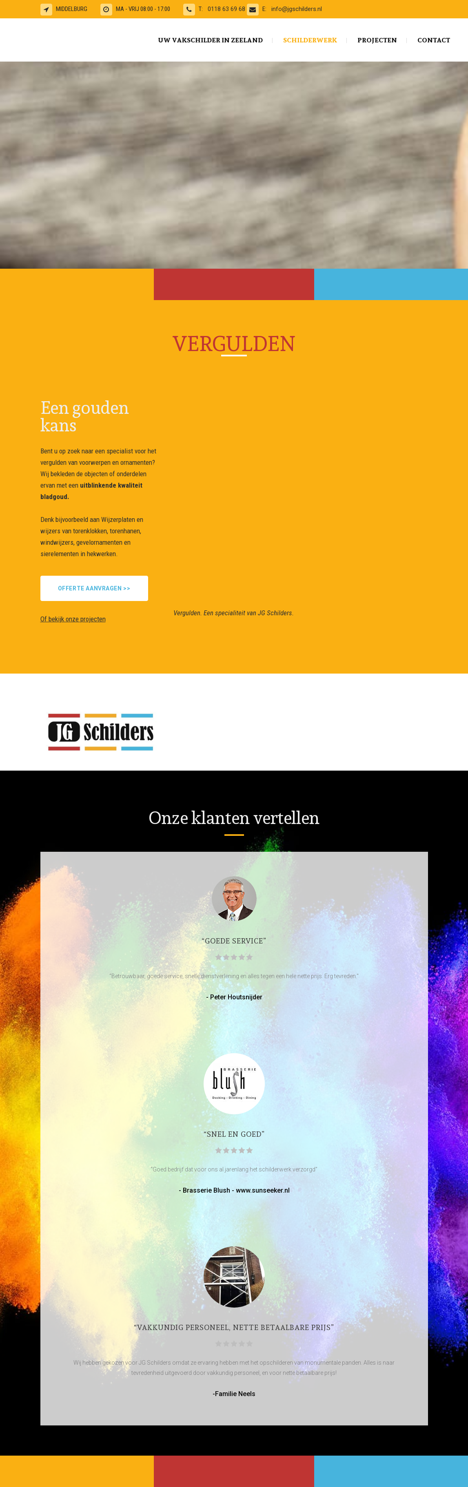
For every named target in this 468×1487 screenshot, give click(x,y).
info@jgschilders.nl (296, 9)
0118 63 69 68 (227, 9)
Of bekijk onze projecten (73, 619)
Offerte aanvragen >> (94, 588)
